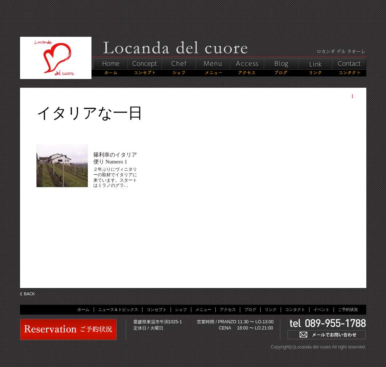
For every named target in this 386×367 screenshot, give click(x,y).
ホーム (83, 309)
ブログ (250, 309)
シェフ (181, 309)
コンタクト (295, 309)
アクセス (228, 309)
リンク (271, 309)
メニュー (203, 309)
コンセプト (157, 309)
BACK (29, 294)
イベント (321, 309)
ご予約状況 (348, 309)
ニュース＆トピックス (118, 309)
